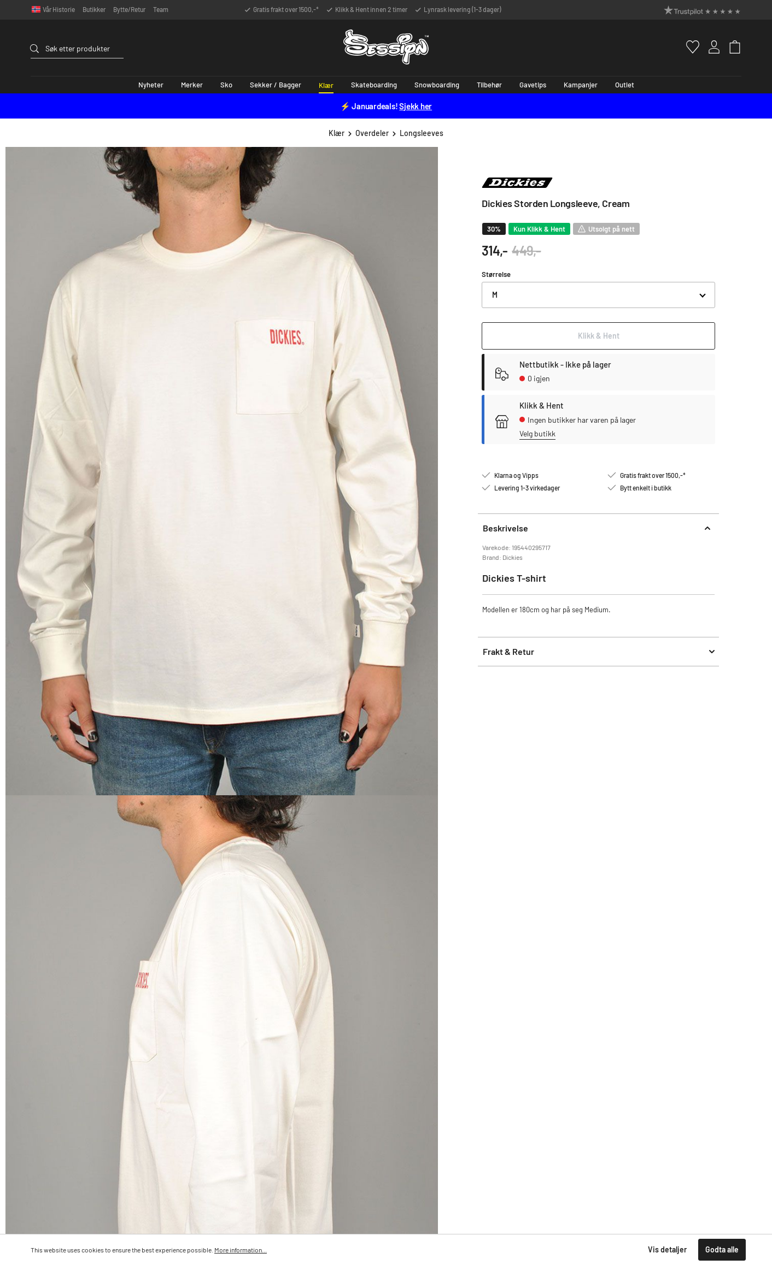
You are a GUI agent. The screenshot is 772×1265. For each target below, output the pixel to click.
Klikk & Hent (497, 966)
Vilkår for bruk (463, 839)
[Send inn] (528, 815)
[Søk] (37, 47)
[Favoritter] (685, 47)
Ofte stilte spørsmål (400, 966)
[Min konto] (708, 47)
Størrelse (496, 274)
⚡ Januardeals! (386, 106)
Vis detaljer (667, 1249)
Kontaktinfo (388, 1016)
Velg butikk (537, 433)
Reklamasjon (390, 1004)
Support (59, 949)
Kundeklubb (713, 991)
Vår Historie (59, 9)
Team (160, 9)
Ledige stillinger (503, 1004)
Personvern (605, 991)
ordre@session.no (69, 1010)
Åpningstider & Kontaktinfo (520, 978)
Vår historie (713, 966)
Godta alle (722, 1249)
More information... (240, 1250)
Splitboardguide (611, 978)
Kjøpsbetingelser (613, 1004)
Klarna (597, 1016)
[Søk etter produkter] (84, 48)
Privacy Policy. (427, 839)
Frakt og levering (396, 978)
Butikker (94, 9)
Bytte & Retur (391, 991)
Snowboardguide (613, 966)
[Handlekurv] (730, 47)
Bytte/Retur (129, 9)
